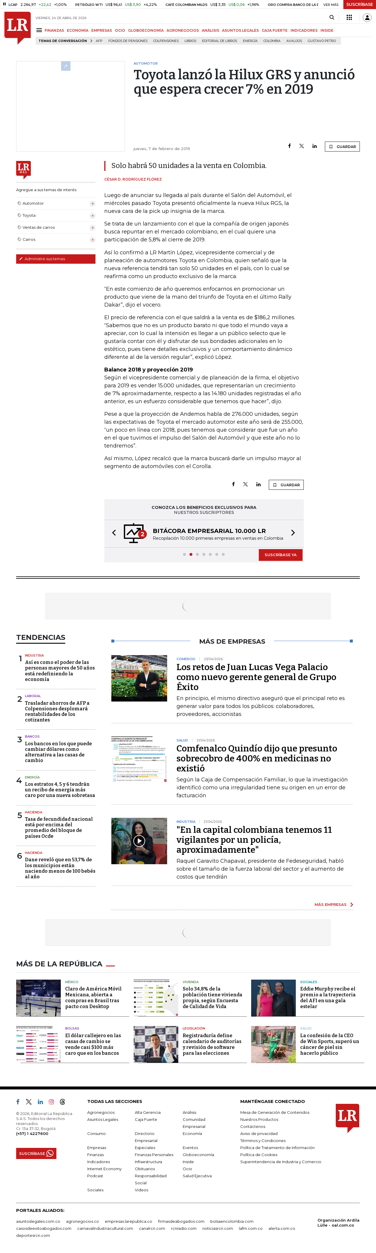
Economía (192, 1133)
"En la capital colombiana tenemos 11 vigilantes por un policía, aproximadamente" (254, 840)
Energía (250, 41)
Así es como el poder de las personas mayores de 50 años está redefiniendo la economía (60, 671)
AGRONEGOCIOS (183, 30)
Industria (34, 655)
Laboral (33, 696)
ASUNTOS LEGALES (240, 30)
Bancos (32, 736)
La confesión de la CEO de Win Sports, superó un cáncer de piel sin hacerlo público (329, 1044)
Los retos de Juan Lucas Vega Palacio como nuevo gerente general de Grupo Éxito (256, 677)
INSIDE (326, 30)
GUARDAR (342, 146)
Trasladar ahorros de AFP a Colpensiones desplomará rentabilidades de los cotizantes (57, 711)
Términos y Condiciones (263, 1140)
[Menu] (40, 30)
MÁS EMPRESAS (331, 904)
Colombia (272, 41)
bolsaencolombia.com (232, 1221)
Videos (141, 1190)
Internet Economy (104, 1168)
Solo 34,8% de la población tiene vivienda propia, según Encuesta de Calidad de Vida (212, 997)
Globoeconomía (198, 1154)
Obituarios (145, 1168)
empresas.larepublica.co (128, 1221)
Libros (190, 41)
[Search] (332, 18)
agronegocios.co (82, 1221)
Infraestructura (148, 1161)
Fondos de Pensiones (127, 41)
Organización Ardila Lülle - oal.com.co (339, 1222)
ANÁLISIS (210, 30)
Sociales (308, 982)
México (71, 982)
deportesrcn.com (33, 1235)
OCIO (120, 30)
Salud (306, 1028)
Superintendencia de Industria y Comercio (280, 1161)
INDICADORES (304, 30)
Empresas (96, 1147)
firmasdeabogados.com (181, 1221)
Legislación (194, 1028)
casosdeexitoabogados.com (43, 1228)
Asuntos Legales (102, 1119)
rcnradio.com (184, 1228)
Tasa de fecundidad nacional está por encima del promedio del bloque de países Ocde (59, 827)
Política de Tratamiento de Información (277, 1147)
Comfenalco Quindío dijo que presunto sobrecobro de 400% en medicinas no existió (257, 758)
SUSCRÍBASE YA (281, 554)
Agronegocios (101, 1112)
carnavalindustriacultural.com (105, 1228)
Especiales (145, 1147)
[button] (112, 533)
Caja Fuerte (146, 1119)
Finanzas (95, 1154)
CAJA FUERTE (275, 30)
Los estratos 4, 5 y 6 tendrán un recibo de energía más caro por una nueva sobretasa (60, 789)
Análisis (189, 1112)
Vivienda (191, 982)
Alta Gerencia (148, 1112)
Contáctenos (252, 1126)
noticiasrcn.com (217, 1228)
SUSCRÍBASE (359, 4)
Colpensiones (166, 41)
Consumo (96, 1133)
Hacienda (33, 812)
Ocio (187, 1168)
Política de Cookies (258, 1154)
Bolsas (72, 1028)
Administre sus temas (42, 258)
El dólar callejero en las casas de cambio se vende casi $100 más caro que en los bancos (93, 1044)
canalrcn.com (152, 1228)
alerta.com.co (281, 1228)
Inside (188, 1161)
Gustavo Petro (322, 41)
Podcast (95, 1175)
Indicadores (98, 1161)
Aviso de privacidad (259, 1133)
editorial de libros (219, 41)
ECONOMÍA (77, 30)
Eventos (190, 1147)
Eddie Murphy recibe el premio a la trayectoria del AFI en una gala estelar (328, 997)
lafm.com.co (251, 1228)
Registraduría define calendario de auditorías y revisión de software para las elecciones (212, 1044)
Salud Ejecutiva (197, 1175)
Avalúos (294, 41)
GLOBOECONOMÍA (146, 30)
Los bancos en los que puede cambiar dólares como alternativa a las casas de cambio (58, 752)
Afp (99, 41)
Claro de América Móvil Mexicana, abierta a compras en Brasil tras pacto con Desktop (93, 997)
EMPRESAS (101, 30)
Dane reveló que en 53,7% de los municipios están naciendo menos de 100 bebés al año (60, 868)
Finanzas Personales (154, 1154)
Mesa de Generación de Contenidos (274, 1112)
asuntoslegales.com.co (38, 1221)
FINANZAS (54, 30)
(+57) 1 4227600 (32, 1133)
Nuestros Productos (259, 1119)
